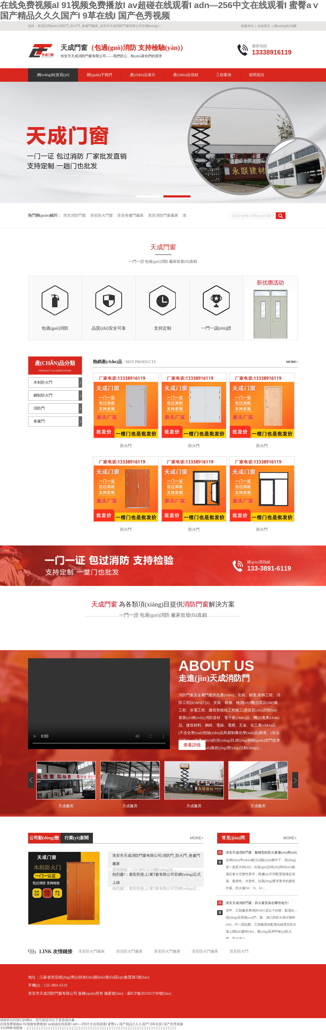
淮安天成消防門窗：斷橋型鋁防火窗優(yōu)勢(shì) (261, 852)
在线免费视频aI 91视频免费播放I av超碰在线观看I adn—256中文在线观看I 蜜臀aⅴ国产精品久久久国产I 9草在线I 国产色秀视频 (91, 1024)
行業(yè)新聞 (77, 837)
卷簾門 (39, 421)
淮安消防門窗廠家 (163, 215)
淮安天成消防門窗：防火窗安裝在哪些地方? (257, 903)
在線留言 (263, 26)
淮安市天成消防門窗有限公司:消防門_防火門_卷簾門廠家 (156, 860)
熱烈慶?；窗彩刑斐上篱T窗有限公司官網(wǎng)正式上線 (156, 878)
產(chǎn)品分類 (55, 363)
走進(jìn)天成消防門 (230, 670)
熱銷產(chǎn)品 (124, 361)
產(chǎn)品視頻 (186, 75)
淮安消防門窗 (74, 215)
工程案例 (223, 75)
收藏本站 (247, 26)
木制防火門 (42, 382)
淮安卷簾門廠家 (130, 215)
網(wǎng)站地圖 (285, 26)
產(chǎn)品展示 (142, 75)
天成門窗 (163, 247)
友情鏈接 (62, 951)
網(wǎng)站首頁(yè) (53, 75)
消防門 (39, 408)
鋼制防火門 (42, 395)
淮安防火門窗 (101, 215)
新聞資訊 (256, 75)
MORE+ (292, 362)
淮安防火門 (239, 951)
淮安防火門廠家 (91, 951)
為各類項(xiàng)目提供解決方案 (163, 604)
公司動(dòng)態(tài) (44, 839)
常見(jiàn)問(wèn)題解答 (233, 839)
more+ (196, 838)
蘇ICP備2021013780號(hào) (149, 993)
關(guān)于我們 (99, 75)
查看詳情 (192, 745)
